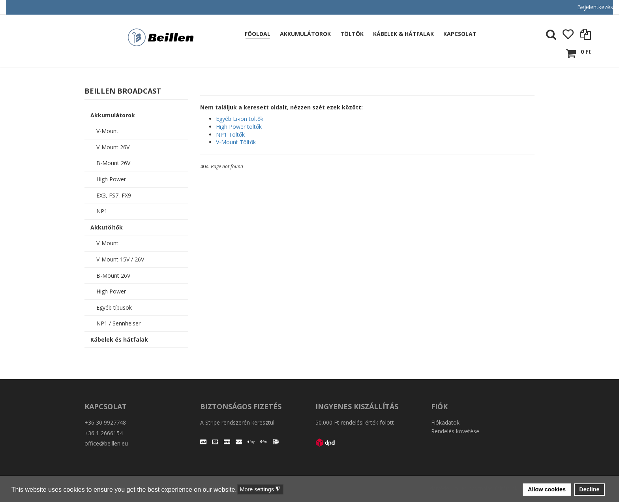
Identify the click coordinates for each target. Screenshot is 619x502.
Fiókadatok (445, 422)
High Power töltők (239, 126)
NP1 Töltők (230, 134)
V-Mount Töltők (236, 142)
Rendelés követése (455, 431)
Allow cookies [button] (547, 489)
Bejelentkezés (595, 7)
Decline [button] (589, 489)
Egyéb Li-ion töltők (239, 118)
